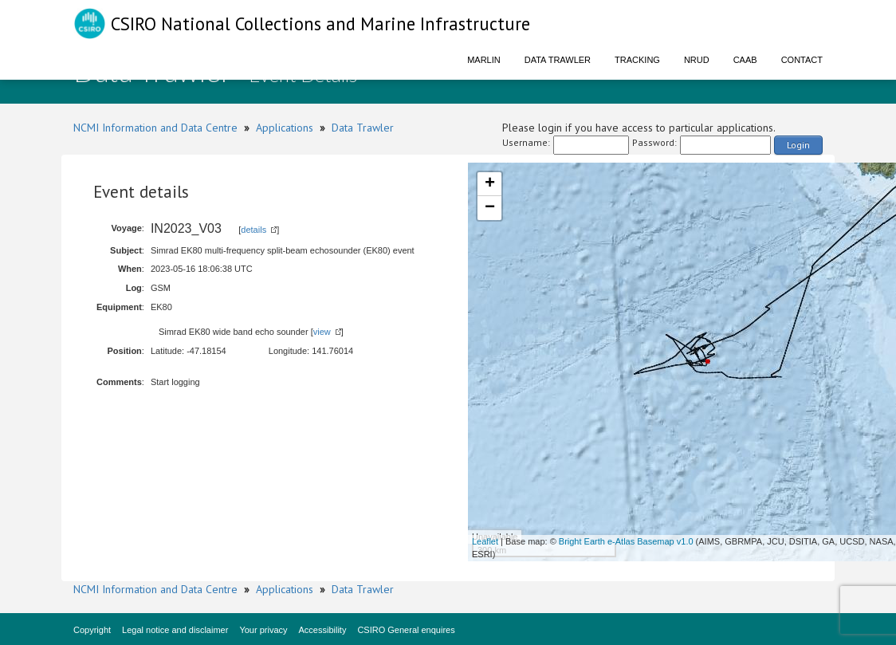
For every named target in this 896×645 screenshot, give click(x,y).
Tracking (637, 60)
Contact (802, 60)
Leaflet (485, 541)
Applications (284, 127)
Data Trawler (558, 60)
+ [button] (490, 184)
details (253, 229)
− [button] (490, 208)
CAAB (745, 60)
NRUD (696, 60)
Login (798, 145)
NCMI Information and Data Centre (155, 127)
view (322, 331)
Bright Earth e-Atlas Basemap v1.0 (626, 541)
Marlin (484, 60)
